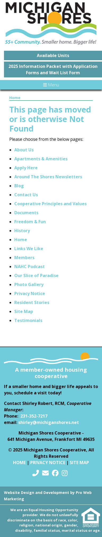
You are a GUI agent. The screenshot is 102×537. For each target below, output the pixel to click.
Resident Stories (31, 302)
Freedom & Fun (30, 222)
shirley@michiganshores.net (48, 422)
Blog (19, 186)
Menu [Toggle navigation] (51, 85)
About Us (24, 150)
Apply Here (26, 168)
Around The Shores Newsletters (48, 177)
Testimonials (28, 320)
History (22, 231)
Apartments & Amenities (41, 159)
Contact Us (26, 195)
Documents (26, 213)
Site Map (23, 311)
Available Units (53, 55)
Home (14, 97)
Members (24, 257)
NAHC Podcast (29, 266)
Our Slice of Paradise (36, 275)
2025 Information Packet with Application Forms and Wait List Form (52, 69)
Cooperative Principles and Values (50, 204)
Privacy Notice (29, 293)
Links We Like (28, 248)
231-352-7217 (33, 416)
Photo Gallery (28, 284)
